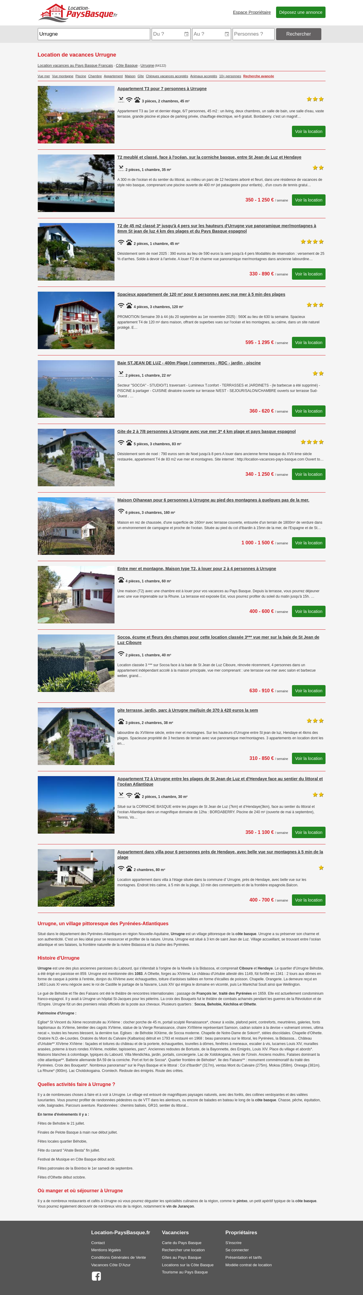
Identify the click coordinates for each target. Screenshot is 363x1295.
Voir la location (308, 131)
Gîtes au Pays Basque (181, 1257)
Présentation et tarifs (243, 1257)
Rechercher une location (183, 1250)
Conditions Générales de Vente (118, 1257)
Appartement (113, 76)
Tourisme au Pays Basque (185, 1272)
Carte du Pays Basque (181, 1243)
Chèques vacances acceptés (167, 76)
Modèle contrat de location (248, 1265)
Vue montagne (62, 76)
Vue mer (44, 76)
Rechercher (298, 34)
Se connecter (237, 1250)
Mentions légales (106, 1250)
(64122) (160, 65)
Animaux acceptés (203, 76)
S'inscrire (233, 1243)
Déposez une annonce (300, 12)
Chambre (95, 76)
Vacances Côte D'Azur (110, 1265)
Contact (98, 1243)
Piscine (81, 76)
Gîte (141, 76)
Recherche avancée (258, 76)
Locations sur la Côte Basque (187, 1265)
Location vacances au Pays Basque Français (75, 65)
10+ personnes (230, 76)
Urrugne (147, 65)
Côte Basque (127, 65)
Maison (130, 76)
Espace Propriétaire (252, 12)
